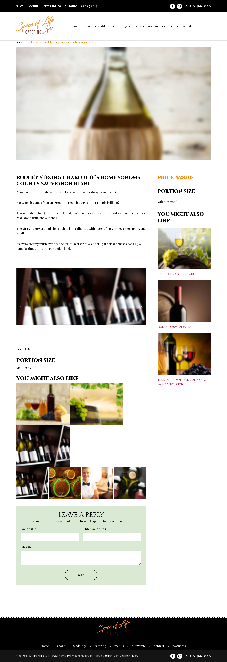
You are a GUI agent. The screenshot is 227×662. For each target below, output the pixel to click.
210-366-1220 (200, 6)
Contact (169, 26)
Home (76, 26)
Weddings (104, 26)
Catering (121, 26)
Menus (136, 26)
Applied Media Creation (90, 655)
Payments (186, 26)
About (89, 26)
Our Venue (153, 26)
